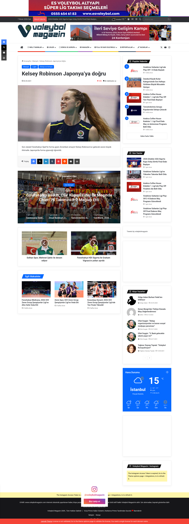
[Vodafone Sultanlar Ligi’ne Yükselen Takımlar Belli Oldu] (134, 175)
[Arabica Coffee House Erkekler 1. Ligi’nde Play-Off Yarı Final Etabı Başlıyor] (134, 98)
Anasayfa (26, 61)
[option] (69, 197)
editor (141, 315)
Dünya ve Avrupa (67, 47)
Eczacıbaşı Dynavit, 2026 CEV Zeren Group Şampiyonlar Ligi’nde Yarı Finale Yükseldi (101, 302)
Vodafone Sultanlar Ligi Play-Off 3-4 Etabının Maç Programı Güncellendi (155, 198)
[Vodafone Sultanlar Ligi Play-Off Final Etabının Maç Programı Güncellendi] (134, 212)
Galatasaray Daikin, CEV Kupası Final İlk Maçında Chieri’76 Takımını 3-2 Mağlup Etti (69, 197)
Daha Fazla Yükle (146, 136)
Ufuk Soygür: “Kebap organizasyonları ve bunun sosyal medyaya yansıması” (151, 323)
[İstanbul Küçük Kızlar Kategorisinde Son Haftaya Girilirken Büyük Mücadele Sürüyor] (134, 82)
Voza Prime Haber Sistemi (94, 511)
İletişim (91, 515)
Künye (98, 515)
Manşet (35, 61)
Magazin (84, 47)
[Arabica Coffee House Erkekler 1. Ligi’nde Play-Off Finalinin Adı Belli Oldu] (134, 187)
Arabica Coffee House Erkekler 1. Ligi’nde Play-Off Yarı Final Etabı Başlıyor (154, 97)
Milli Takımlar (35, 47)
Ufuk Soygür (144, 329)
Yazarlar (143, 47)
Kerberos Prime (111, 511)
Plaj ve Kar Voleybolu (104, 47)
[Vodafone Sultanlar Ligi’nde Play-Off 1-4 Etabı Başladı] (134, 71)
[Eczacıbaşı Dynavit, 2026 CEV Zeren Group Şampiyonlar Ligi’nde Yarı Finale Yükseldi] (101, 289)
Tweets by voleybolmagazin (137, 231)
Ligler (50, 47)
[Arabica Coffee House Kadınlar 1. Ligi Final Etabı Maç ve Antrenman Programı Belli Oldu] (134, 122)
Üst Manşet (69, 185)
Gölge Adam (144, 303)
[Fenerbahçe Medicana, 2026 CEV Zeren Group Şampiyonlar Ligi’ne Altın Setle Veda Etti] (36, 289)
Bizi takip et (94, 501)
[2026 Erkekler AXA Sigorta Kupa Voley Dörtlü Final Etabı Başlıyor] (134, 162)
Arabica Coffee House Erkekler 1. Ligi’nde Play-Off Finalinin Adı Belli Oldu (154, 186)
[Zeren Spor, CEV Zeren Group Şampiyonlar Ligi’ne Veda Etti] (69, 289)
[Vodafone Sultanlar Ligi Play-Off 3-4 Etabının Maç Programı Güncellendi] (134, 199)
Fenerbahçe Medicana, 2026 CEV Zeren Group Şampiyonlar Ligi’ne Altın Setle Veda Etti (35, 302)
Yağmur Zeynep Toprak (147, 351)
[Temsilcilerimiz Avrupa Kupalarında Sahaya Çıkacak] (134, 110)
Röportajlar (126, 47)
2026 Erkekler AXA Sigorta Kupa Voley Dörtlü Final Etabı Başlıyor (155, 162)
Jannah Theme (46, 521)
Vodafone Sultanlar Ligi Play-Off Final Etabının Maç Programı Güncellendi (155, 211)
